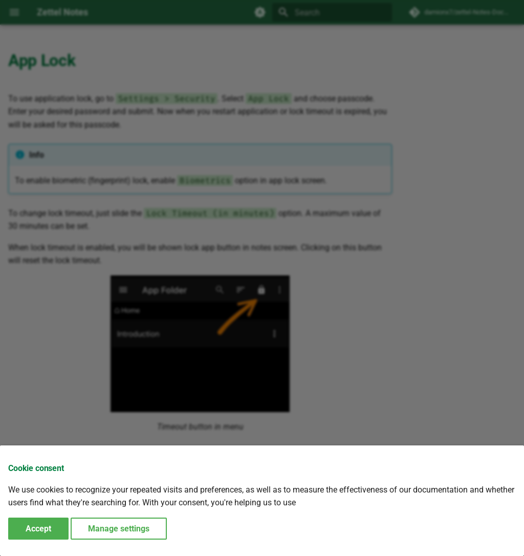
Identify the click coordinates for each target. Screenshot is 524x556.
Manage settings (118, 528)
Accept (38, 528)
